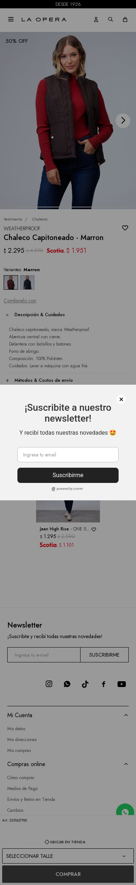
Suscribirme (68, 475)
